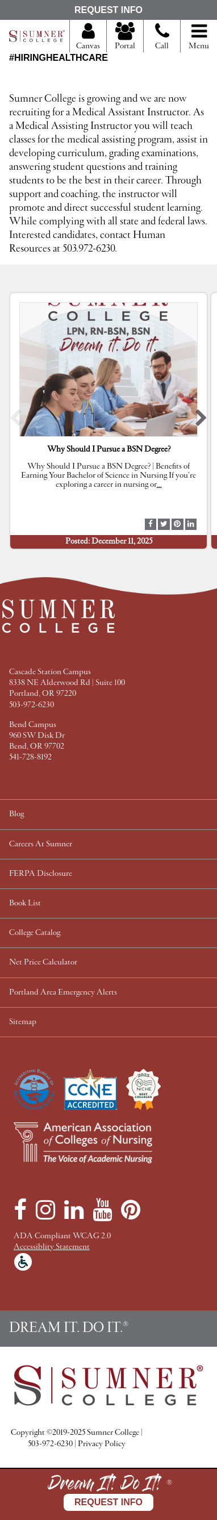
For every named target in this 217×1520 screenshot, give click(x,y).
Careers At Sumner (40, 844)
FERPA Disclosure (40, 873)
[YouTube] (102, 1210)
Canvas (88, 37)
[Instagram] (45, 1210)
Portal (125, 37)
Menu (199, 37)
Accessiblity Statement (52, 1247)
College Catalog (34, 933)
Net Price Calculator (43, 962)
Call (162, 41)
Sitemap (22, 1022)
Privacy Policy (102, 1444)
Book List (25, 903)
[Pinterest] (130, 1210)
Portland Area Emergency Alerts (63, 992)
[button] (15, 421)
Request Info (108, 10)
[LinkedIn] (74, 1210)
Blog (16, 814)
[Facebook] (20, 1210)
